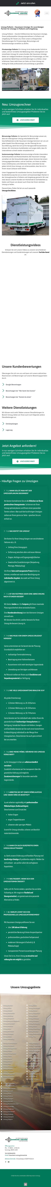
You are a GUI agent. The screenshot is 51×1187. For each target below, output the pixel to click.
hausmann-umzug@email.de (18, 1155)
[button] (25, 1184)
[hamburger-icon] (47, 13)
